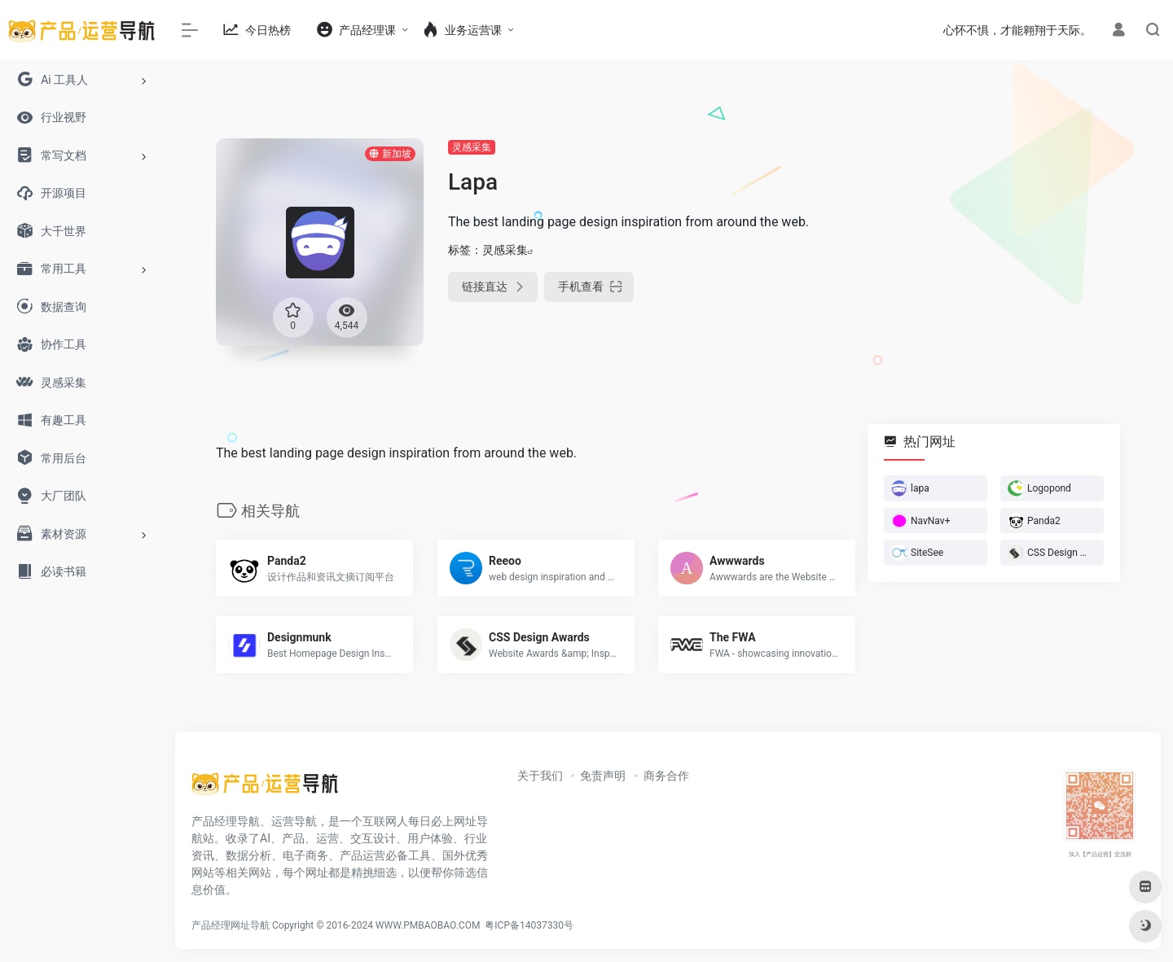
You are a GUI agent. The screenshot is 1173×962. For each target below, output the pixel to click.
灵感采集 (471, 147)
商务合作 (666, 775)
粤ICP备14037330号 (529, 925)
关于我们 (540, 775)
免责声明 (603, 775)
